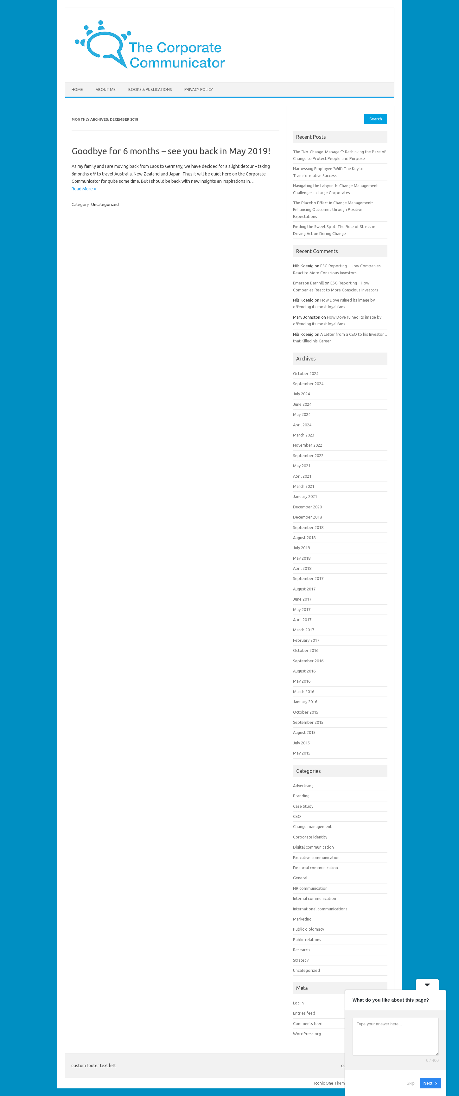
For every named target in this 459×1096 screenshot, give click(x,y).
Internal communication (314, 898)
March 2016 (303, 691)
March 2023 (303, 435)
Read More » (84, 188)
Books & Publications (150, 89)
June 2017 (302, 599)
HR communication (310, 888)
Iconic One (323, 1083)
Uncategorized (105, 204)
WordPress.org (307, 1033)
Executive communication (316, 857)
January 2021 (305, 496)
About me (106, 89)
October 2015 (305, 712)
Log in (298, 1003)
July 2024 (301, 394)
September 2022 (308, 455)
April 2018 (302, 568)
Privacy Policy (198, 89)
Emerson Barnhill (308, 283)
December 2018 (307, 517)
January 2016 (305, 701)
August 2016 (304, 671)
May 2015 (301, 753)
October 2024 (305, 373)
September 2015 (308, 722)
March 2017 (303, 630)
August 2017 (304, 589)
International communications (320, 909)
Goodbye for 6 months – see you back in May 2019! (171, 151)
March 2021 (303, 486)
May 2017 (301, 609)
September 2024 (308, 383)
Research (301, 949)
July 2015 (301, 743)
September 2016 (308, 661)
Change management (312, 826)
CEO (297, 816)
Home (77, 89)
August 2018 (304, 537)
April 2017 (302, 619)
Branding (301, 795)
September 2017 (308, 578)
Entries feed (304, 1013)
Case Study (303, 806)
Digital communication (313, 847)
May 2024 (301, 414)
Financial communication (315, 867)
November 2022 (307, 445)
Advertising (303, 785)
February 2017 (306, 640)
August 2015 (304, 732)
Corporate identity (310, 837)
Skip (411, 1083)
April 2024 (302, 425)
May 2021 (301, 465)
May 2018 (301, 558)
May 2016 (301, 681)
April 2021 (302, 476)
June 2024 (302, 404)
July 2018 (301, 547)
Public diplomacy (308, 929)
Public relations (307, 939)
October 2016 (305, 650)
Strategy (301, 960)
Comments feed (307, 1023)
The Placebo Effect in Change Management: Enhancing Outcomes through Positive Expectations (333, 210)
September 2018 (308, 527)
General (300, 878)
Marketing (302, 919)
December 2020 (307, 507)
